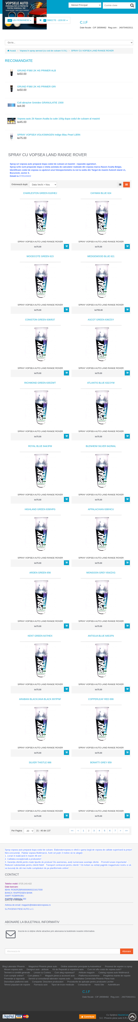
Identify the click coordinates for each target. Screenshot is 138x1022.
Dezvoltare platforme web (16, 981)
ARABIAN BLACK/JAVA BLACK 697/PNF (40, 699)
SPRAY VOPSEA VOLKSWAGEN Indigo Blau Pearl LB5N (48, 134)
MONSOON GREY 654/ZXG (100, 572)
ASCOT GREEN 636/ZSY (101, 319)
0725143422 (25, 176)
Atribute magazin (87, 972)
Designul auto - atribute (38, 969)
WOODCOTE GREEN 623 (40, 256)
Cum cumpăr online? (14, 975)
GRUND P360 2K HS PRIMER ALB (36, 70)
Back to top (132, 1017)
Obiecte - (53, 20)
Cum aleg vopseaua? (65, 972)
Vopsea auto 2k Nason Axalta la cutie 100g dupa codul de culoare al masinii (58, 118)
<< (72, 830)
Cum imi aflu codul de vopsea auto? (104, 969)
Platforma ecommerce (89, 975)
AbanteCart (123, 1015)
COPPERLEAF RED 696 (101, 699)
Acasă (11, 50)
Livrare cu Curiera (42, 972)
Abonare (126, 951)
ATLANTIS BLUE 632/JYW (101, 382)
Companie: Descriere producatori (47, 981)
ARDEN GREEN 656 (40, 572)
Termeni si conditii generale (17, 972)
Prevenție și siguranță (14, 978)
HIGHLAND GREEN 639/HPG (40, 509)
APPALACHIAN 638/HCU (101, 509)
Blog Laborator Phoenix (13, 966)
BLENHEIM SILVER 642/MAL (101, 446)
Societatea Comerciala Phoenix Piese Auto (94, 978)
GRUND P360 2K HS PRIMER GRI (36, 86)
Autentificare (114, 984)
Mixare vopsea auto (13, 969)
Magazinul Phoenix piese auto (43, 966)
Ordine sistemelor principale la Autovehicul (81, 966)
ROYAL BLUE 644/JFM (40, 446)
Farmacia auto (41, 984)
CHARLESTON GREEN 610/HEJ (40, 193)
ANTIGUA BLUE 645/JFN (101, 635)
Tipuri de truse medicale (62, 984)
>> (126, 830)
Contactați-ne (84, 984)
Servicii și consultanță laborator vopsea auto (49, 978)
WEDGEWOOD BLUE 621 (101, 256)
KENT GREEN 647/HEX (40, 635)
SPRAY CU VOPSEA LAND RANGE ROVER (92, 50)
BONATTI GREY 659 (100, 762)
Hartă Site (99, 984)
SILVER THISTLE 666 (40, 762)
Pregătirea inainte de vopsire (116, 975)
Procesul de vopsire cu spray (118, 966)
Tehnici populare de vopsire (17, 984)
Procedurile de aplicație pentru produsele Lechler (90, 981)
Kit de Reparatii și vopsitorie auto (68, 969)
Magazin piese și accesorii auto (60, 975)
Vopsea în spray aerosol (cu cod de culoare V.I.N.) (43, 50)
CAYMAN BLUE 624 (100, 193)
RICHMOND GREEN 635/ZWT (40, 382)
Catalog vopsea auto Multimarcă (114, 972)
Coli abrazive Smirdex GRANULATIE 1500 (40, 102)
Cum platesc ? (34, 975)
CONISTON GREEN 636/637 (40, 319)
